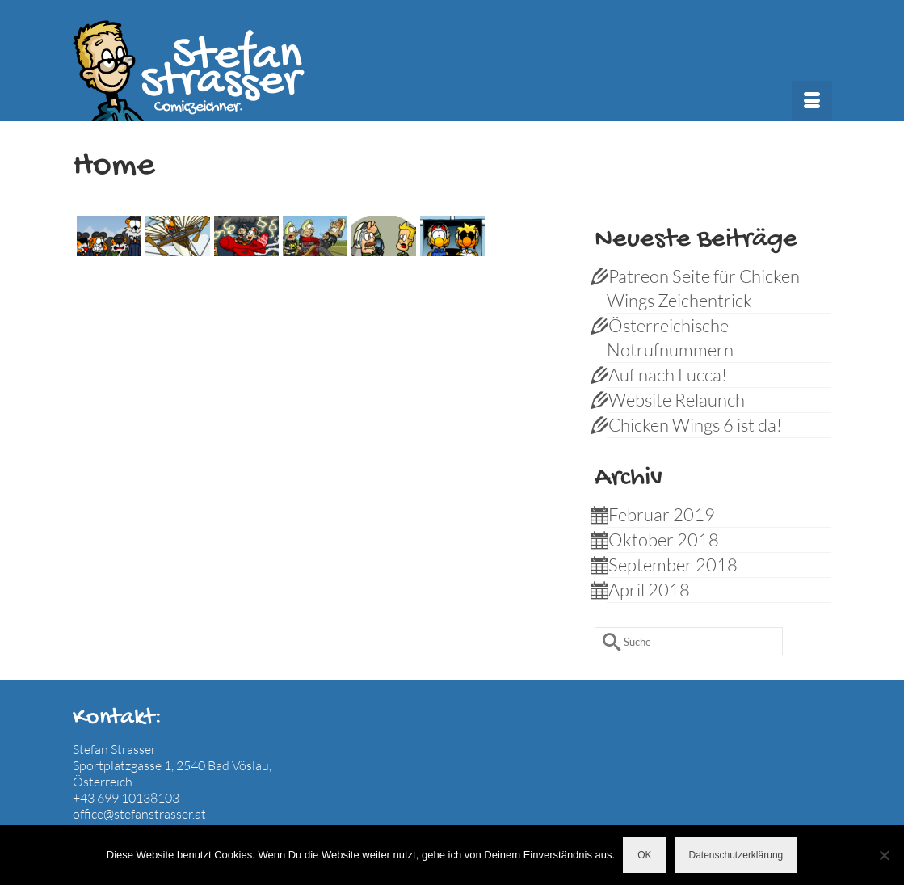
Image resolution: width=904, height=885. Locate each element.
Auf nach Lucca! (667, 375)
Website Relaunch (676, 400)
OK (644, 855)
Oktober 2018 (663, 539)
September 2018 (673, 564)
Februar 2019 (661, 514)
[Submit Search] (607, 641)
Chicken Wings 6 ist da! (695, 425)
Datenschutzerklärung (736, 855)
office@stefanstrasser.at (139, 814)
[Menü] (812, 101)
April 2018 (649, 590)
